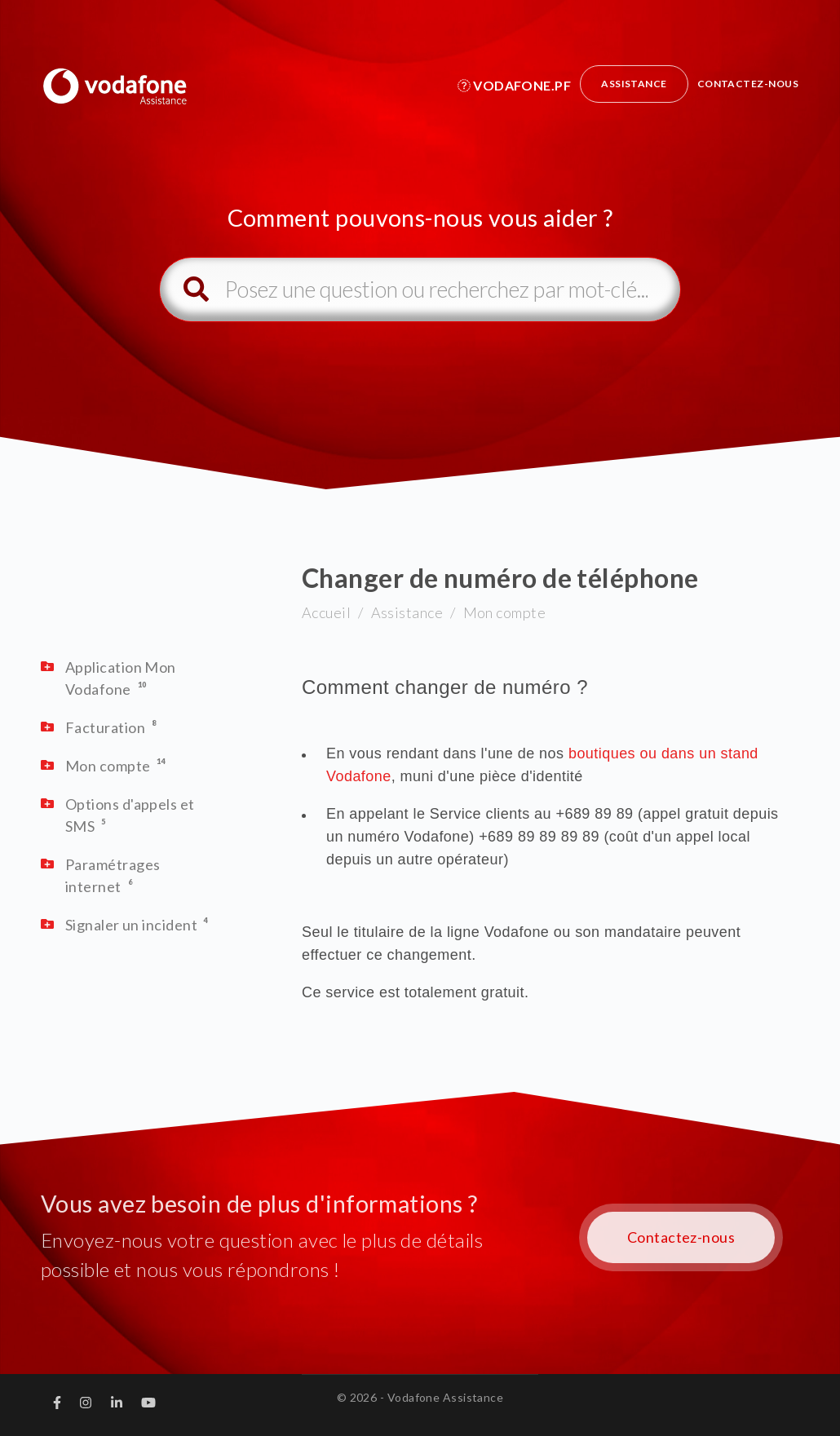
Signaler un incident (131, 925)
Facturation (105, 727)
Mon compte (504, 612)
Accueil (326, 612)
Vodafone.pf (514, 85)
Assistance (634, 83)
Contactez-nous (747, 83)
